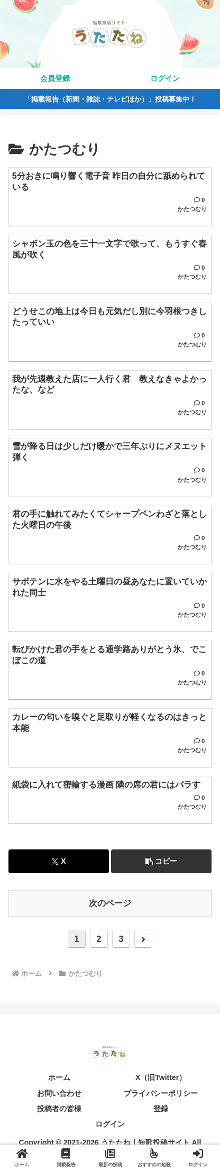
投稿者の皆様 (59, 1108)
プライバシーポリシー (161, 1093)
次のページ (110, 903)
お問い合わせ (59, 1093)
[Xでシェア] (58, 861)
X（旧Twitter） (160, 1077)
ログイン (110, 1124)
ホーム (59, 1077)
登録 (160, 1108)
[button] (161, 861)
